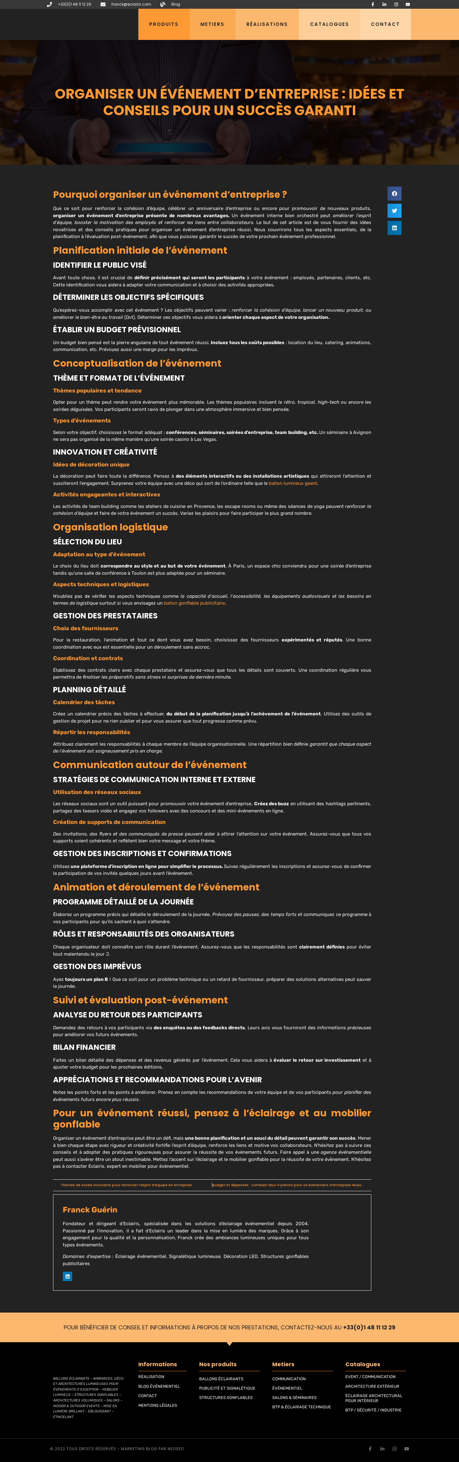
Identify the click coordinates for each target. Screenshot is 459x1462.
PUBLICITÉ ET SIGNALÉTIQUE (227, 1388)
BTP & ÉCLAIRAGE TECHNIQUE (301, 1407)
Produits (164, 24)
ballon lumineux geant (293, 483)
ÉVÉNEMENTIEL (287, 1388)
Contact (385, 24)
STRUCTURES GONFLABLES (226, 1397)
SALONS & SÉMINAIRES (294, 1397)
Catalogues (329, 24)
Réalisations (267, 24)
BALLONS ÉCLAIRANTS (221, 1379)
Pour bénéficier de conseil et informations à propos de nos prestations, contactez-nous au (229, 1327)
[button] (394, 194)
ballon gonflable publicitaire (194, 603)
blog (151, 1448)
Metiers (212, 24)
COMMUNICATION (289, 1379)
